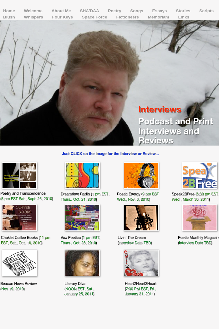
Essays (160, 10)
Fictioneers (128, 17)
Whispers (34, 17)
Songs (137, 10)
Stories (183, 10)
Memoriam (159, 17)
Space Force (95, 17)
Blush (9, 17)
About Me (62, 10)
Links (183, 17)
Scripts (206, 10)
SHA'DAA (90, 10)
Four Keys (63, 17)
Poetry (115, 10)
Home (9, 10)
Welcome (34, 10)
